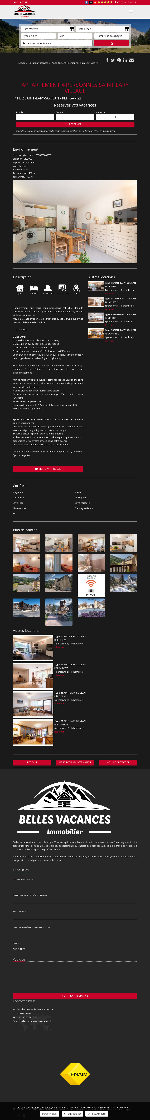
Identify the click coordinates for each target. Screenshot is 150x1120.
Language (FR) (20, 2)
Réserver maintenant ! (75, 762)
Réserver (75, 124)
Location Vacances (23, 879)
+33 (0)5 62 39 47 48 (126, 2)
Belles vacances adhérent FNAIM (29, 895)
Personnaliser (49, 1113)
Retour (32, 762)
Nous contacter (118, 762)
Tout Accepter (96, 1113)
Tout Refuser (72, 1113)
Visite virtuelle (48, 468)
